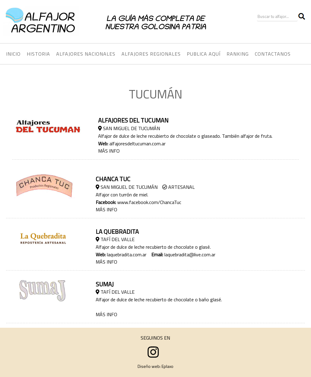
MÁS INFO (109, 150)
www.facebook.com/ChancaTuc (149, 202)
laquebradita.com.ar (126, 254)
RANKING (238, 53)
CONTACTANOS (273, 53)
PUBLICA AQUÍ (203, 53)
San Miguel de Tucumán (129, 128)
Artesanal (178, 187)
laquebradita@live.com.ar (189, 254)
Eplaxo (167, 366)
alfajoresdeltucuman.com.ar (137, 143)
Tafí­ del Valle (115, 239)
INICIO (13, 53)
